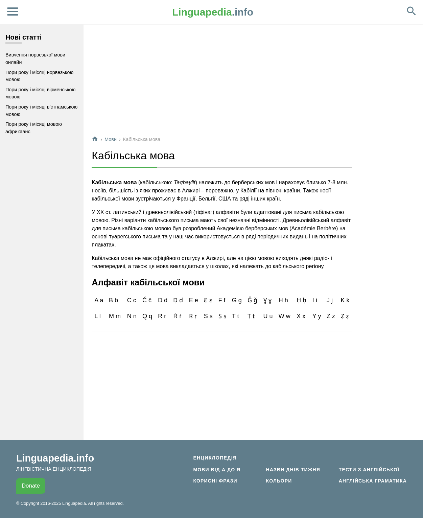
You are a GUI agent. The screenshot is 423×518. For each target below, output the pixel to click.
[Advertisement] (222, 82)
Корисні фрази (215, 481)
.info (212, 12)
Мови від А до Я (216, 469)
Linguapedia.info (55, 458)
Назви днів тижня (293, 469)
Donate (31, 485)
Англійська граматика (373, 481)
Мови (110, 139)
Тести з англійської (369, 469)
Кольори (279, 481)
